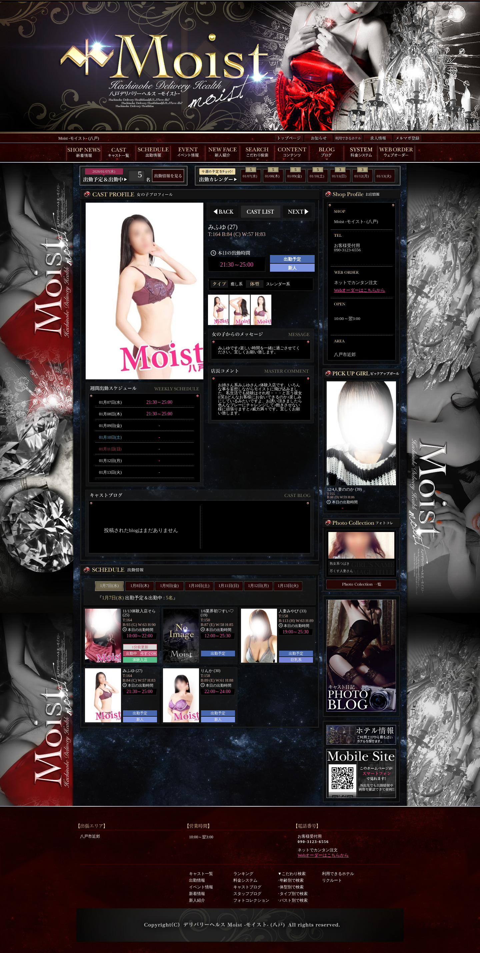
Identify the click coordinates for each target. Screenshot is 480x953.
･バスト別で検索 (293, 900)
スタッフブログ (247, 893)
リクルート (332, 880)
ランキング (243, 873)
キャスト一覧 (201, 873)
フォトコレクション (251, 900)
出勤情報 (197, 880)
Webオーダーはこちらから (359, 290)
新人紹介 (197, 900)
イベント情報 (201, 887)
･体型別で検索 (291, 887)
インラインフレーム (200, 533)
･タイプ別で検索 (293, 893)
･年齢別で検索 (291, 880)
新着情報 (197, 893)
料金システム (245, 880)
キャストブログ (247, 887)
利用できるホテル (338, 873)
